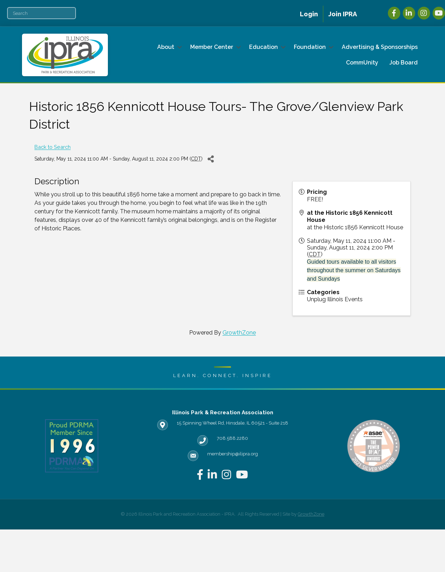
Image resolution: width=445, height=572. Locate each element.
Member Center (211, 47)
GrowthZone (239, 332)
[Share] (211, 159)
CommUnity (362, 62)
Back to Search (52, 147)
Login (309, 14)
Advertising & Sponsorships (380, 47)
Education (263, 47)
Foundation (310, 47)
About (165, 47)
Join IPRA (342, 14)
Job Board (403, 62)
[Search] (41, 13)
